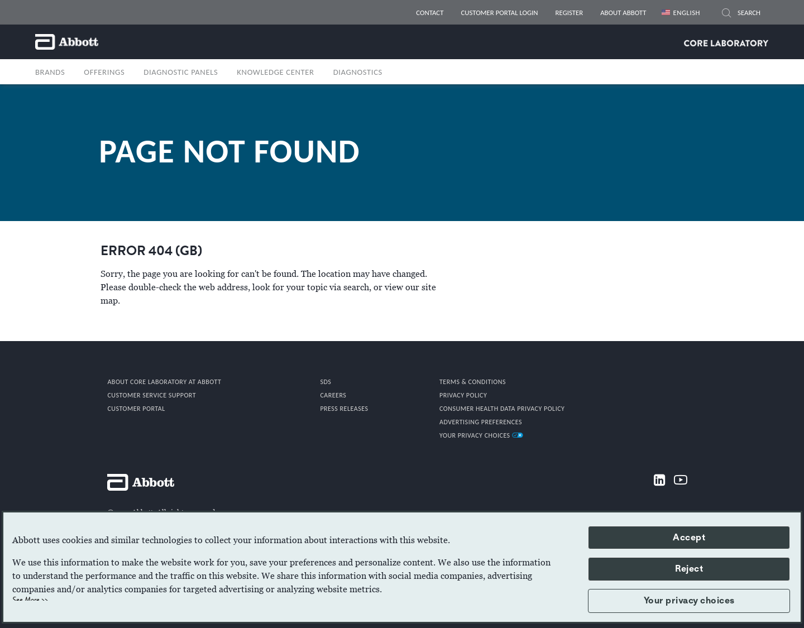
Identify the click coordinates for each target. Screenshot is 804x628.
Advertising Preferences (480, 422)
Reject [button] (689, 568)
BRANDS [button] (50, 72)
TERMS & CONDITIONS (472, 382)
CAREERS (333, 395)
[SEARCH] (726, 14)
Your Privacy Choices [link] (481, 435)
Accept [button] (689, 537)
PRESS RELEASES (344, 409)
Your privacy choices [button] (689, 600)
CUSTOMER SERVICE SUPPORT (151, 395)
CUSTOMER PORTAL (136, 409)
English (686, 12)
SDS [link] (325, 382)
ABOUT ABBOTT (623, 12)
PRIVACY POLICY (463, 395)
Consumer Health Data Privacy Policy (501, 409)
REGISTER (569, 12)
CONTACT (429, 12)
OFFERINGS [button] (104, 72)
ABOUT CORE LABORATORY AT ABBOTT (164, 382)
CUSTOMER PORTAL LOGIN (499, 12)
